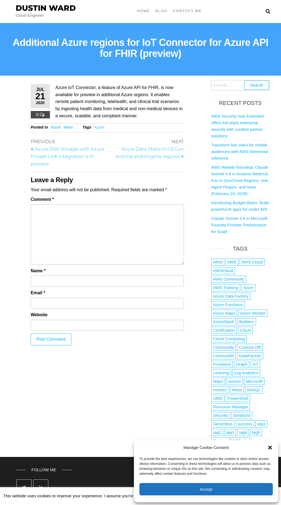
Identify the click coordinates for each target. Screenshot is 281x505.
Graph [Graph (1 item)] (242, 364)
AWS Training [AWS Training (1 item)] (225, 287)
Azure (56, 127)
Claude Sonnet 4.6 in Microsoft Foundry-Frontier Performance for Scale (239, 225)
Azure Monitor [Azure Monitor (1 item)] (253, 313)
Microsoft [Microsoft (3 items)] (254, 381)
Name (38, 270)
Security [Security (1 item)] (220, 415)
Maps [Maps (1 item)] (218, 381)
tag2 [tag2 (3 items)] (217, 432)
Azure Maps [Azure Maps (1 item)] (224, 313)
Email (38, 292)
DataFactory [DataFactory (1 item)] (250, 355)
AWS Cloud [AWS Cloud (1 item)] (252, 262)
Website (39, 314)
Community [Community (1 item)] (223, 347)
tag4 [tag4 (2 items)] (243, 432)
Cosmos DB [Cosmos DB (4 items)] (250, 347)
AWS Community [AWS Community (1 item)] (229, 279)
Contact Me (187, 11)
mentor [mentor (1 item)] (234, 381)
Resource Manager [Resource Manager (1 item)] (230, 406)
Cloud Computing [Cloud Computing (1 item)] (229, 338)
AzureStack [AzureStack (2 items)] (223, 321)
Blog (161, 11)
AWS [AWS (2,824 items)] (232, 262)
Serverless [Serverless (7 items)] (223, 423)
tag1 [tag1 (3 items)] (261, 423)
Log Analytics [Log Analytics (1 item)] (246, 372)
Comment (42, 199)
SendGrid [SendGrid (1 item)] (241, 415)
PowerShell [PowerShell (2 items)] (237, 398)
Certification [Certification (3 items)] (224, 330)
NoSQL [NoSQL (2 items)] (253, 389)
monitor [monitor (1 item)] (220, 389)
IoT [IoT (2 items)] (255, 364)
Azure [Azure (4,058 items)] (248, 287)
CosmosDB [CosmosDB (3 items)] (223, 355)
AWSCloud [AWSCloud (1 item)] (223, 270)
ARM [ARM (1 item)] (217, 262)
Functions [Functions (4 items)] (222, 364)
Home (143, 11)
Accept (206, 489)
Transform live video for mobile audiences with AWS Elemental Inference (239, 151)
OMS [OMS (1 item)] (218, 398)
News (68, 127)
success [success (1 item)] (245, 423)
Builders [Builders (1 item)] (246, 321)
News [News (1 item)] (237, 389)
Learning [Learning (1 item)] (221, 372)
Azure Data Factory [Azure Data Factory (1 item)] (231, 296)
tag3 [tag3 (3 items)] (230, 432)
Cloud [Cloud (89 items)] (245, 330)
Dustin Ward (46, 8)
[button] (270, 447)
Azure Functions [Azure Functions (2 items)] (228, 304)
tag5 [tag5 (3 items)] (256, 432)
